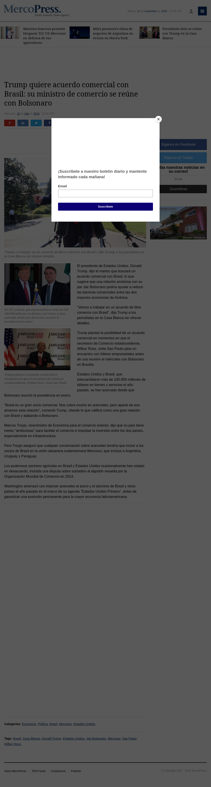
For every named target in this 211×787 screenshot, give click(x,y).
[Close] (158, 119)
